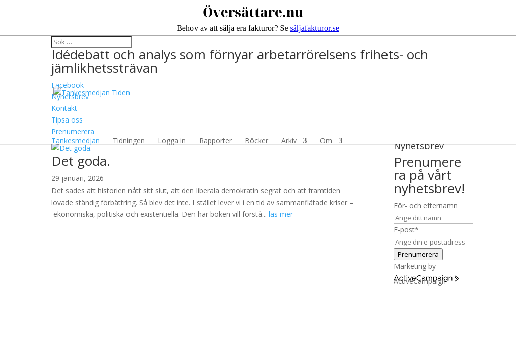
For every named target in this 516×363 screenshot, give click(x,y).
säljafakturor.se (314, 28)
